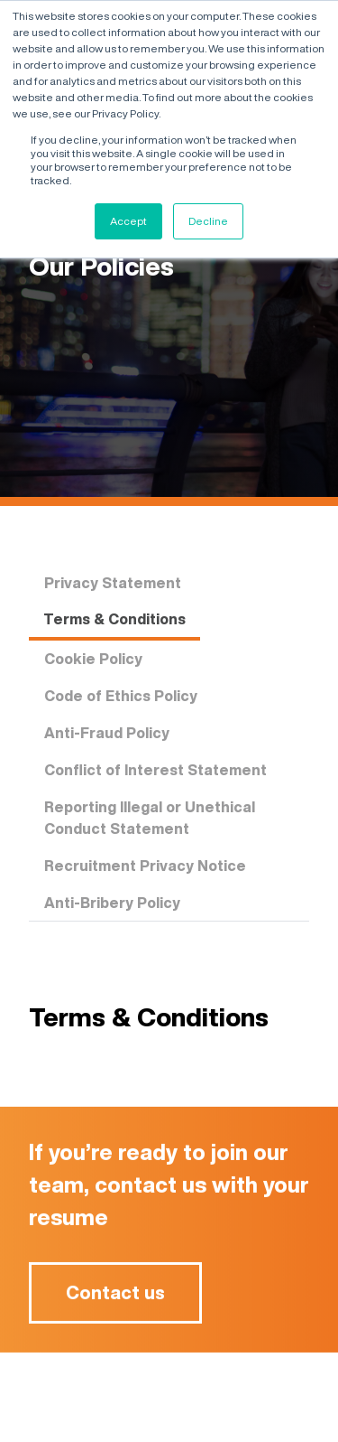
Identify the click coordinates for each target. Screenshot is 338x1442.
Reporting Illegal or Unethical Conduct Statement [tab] (149, 818)
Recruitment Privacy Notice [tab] (145, 865)
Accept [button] (128, 221)
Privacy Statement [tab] (112, 583)
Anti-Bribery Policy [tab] (112, 902)
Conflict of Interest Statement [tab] (155, 770)
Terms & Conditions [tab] (114, 619)
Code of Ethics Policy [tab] (120, 695)
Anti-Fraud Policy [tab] (106, 733)
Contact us (115, 1298)
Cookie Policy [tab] (93, 658)
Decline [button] (208, 221)
